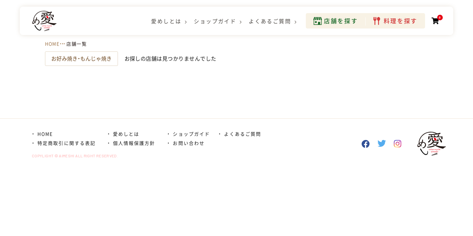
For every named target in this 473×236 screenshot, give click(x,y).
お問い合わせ (189, 143)
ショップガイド (215, 21)
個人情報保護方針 (134, 143)
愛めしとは (166, 21)
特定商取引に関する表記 (66, 143)
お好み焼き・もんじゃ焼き (81, 58)
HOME (52, 44)
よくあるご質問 (270, 21)
